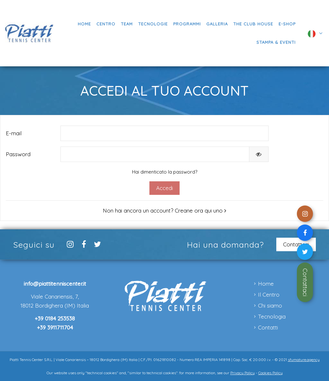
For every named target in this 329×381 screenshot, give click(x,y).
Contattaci (305, 282)
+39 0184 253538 (55, 318)
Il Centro (269, 294)
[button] (186, 24)
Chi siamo (270, 305)
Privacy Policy (242, 372)
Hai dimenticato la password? (164, 172)
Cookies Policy (270, 372)
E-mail (14, 133)
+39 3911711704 (55, 327)
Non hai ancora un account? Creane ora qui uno (164, 210)
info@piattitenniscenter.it (55, 283)
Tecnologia (272, 316)
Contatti (268, 327)
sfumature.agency (304, 359)
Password (18, 154)
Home (266, 283)
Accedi (164, 188)
